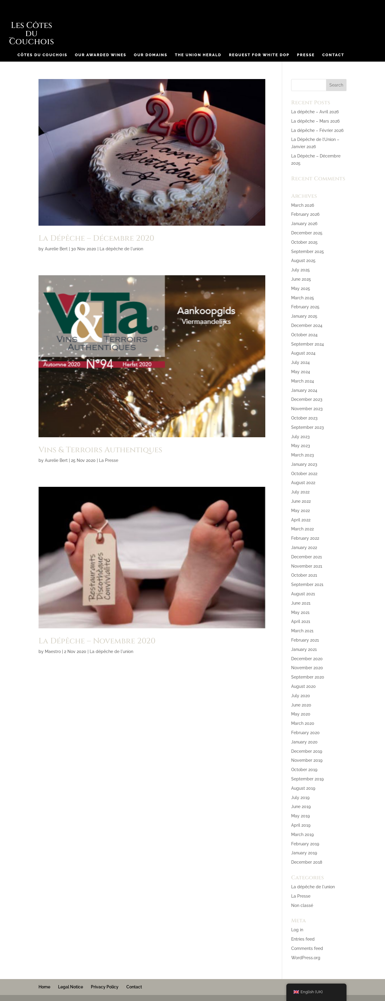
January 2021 (304, 649)
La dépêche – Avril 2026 (315, 111)
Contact (333, 55)
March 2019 (302, 834)
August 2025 (303, 260)
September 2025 (307, 251)
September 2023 (307, 427)
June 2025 (301, 279)
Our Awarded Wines (100, 55)
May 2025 (300, 288)
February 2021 (305, 640)
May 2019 (300, 815)
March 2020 (302, 723)
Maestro (53, 651)
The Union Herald (198, 55)
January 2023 (304, 464)
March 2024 (302, 381)
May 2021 (300, 612)
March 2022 (302, 528)
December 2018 (306, 862)
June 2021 (300, 603)
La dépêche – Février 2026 (317, 130)
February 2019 (305, 843)
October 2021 (304, 575)
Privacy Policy (105, 986)
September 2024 (307, 344)
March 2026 (302, 205)
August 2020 (303, 686)
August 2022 (303, 482)
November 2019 (306, 760)
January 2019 (304, 852)
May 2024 (300, 371)
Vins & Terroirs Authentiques (100, 450)
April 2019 (300, 825)
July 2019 (300, 797)
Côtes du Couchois (42, 55)
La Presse (108, 460)
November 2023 (307, 408)
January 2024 (304, 390)
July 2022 (300, 492)
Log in (297, 929)
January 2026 (304, 223)
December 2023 (306, 399)
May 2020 (300, 714)
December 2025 (306, 232)
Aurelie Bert (56, 248)
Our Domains (150, 55)
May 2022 (300, 510)
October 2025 (304, 242)
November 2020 (307, 667)
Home (44, 986)
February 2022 (305, 538)
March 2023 (302, 455)
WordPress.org (305, 957)
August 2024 (303, 353)
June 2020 (301, 705)
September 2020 (307, 677)
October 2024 (304, 334)
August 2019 (303, 788)
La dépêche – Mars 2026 (315, 121)
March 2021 (302, 630)
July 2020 (300, 695)
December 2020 (307, 658)
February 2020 (305, 732)
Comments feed (307, 948)
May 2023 (300, 445)
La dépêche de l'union (121, 248)
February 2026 (305, 214)
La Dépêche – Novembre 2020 (97, 641)
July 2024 (300, 362)
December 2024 (306, 325)
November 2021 (306, 566)
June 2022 (301, 501)
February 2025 (305, 306)
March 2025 (302, 297)
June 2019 (301, 806)
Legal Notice (70, 986)
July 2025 (300, 269)
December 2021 (306, 556)
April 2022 (300, 519)
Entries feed (303, 939)
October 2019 (304, 769)
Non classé (302, 905)
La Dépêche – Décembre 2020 (96, 238)
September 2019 (307, 779)
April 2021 (300, 621)
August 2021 (303, 593)
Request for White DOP (259, 55)
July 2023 (300, 436)
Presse (306, 55)
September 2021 (307, 584)
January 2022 (304, 547)
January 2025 (304, 316)
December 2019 (306, 751)
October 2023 (304, 418)
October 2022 (304, 473)
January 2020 (304, 742)
